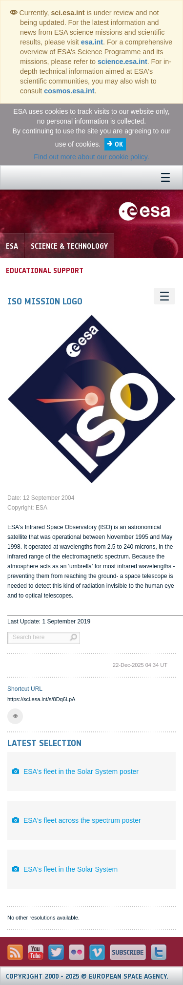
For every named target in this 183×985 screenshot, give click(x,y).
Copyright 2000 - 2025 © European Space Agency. (87, 976)
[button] (15, 716)
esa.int (92, 42)
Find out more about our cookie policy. (91, 157)
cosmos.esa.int (69, 91)
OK (119, 144)
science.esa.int (122, 61)
